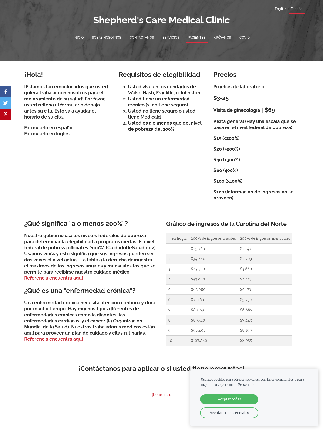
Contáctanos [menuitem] (142, 35)
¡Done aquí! (161, 392)
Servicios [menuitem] (170, 35)
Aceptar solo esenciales (229, 412)
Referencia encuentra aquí (53, 275)
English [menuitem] (274, 10)
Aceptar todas (229, 399)
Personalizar (248, 385)
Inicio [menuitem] (79, 35)
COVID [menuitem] (244, 35)
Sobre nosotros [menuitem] (106, 35)
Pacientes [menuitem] (196, 35)
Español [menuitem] (290, 10)
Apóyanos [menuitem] (222, 35)
